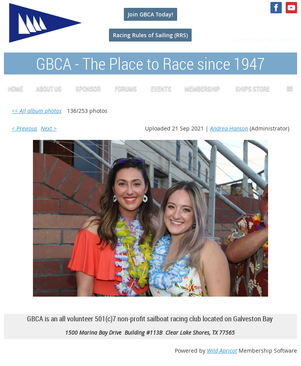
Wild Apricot (222, 350)
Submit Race (248, 39)
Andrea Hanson (229, 128)
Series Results (280, 48)
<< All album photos (37, 110)
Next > (49, 128)
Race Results (281, 39)
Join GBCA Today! (150, 14)
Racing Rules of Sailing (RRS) (150, 35)
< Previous (24, 128)
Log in (289, 23)
